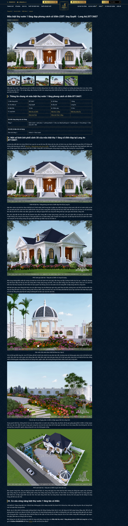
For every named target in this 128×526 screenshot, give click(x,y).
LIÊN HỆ (119, 6)
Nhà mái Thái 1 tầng (57, 115)
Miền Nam (24, 11)
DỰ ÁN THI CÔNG (82, 6)
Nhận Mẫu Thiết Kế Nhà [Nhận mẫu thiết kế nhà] (78, 2)
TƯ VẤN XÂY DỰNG (110, 6)
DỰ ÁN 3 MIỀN (92, 6)
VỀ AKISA (17, 6)
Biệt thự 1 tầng (55, 111)
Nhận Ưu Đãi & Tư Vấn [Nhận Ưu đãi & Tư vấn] (50, 2)
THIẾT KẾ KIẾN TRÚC (33, 6)
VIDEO (101, 6)
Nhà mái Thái (33, 115)
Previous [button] (8, 48)
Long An (31, 11)
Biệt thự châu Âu (76, 111)
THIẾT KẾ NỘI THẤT (46, 6)
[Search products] (119, 2)
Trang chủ (9, 11)
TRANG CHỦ (10, 6)
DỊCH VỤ (24, 6)
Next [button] (90, 48)
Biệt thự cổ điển (33, 111)
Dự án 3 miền (17, 11)
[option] (49, 48)
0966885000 (11, 2)
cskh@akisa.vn (21, 2)
